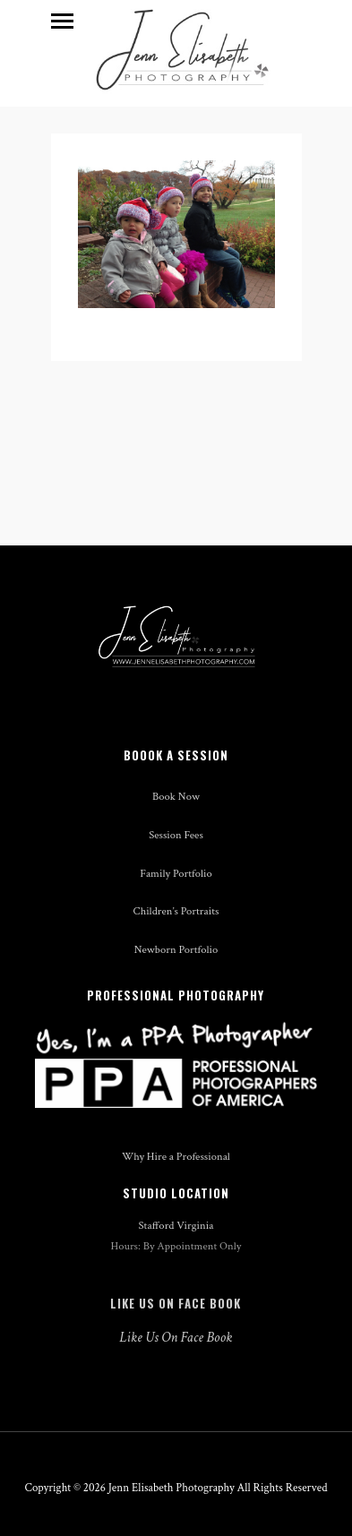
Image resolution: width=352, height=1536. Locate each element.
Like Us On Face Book (175, 1303)
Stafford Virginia (176, 1225)
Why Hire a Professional (176, 1156)
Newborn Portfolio (176, 949)
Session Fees (176, 835)
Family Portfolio (176, 873)
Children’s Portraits (176, 911)
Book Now (176, 796)
